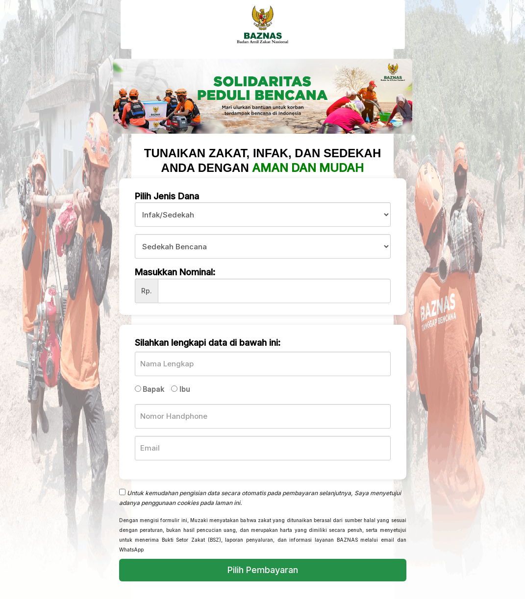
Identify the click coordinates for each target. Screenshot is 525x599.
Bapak (153, 389)
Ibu (184, 389)
